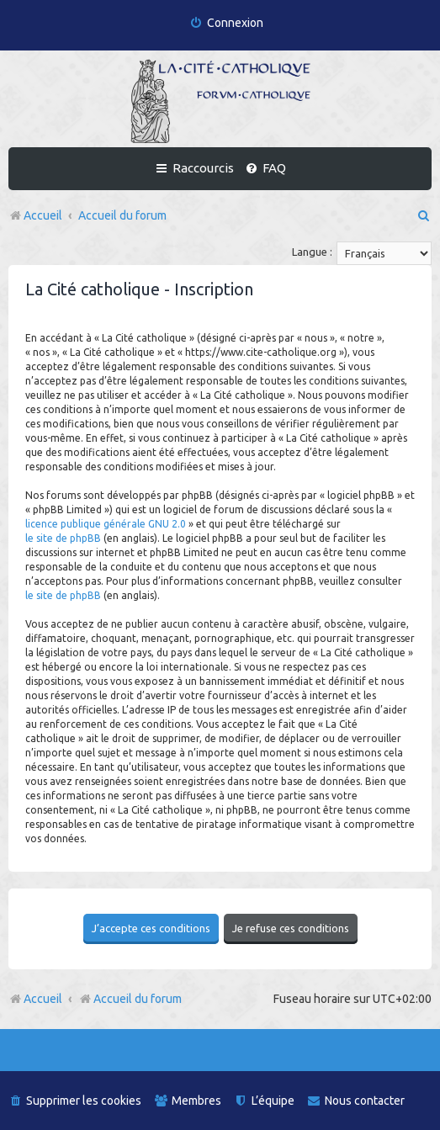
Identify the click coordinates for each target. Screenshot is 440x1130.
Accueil (43, 998)
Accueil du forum (130, 998)
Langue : (312, 251)
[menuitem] (226, 23)
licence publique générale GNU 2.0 (105, 523)
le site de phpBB (63, 538)
